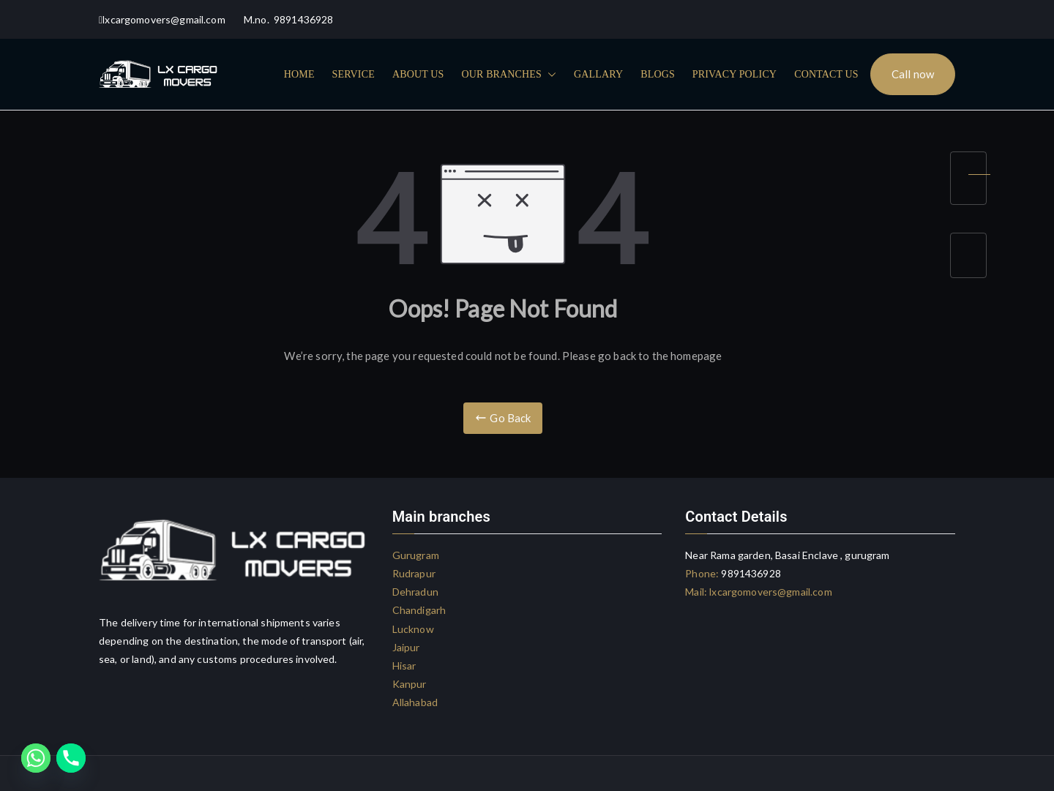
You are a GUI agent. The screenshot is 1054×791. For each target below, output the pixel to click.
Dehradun (415, 591)
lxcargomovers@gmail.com (769, 591)
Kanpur (409, 684)
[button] (549, 74)
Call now (913, 73)
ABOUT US (418, 74)
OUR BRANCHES (508, 74)
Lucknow (413, 629)
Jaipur (406, 647)
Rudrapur (414, 573)
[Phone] (71, 758)
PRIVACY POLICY (734, 74)
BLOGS (657, 74)
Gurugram (415, 555)
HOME (299, 74)
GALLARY (598, 74)
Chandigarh (419, 610)
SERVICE (353, 74)
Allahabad (415, 702)
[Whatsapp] (36, 758)
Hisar (404, 665)
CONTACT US (826, 74)
